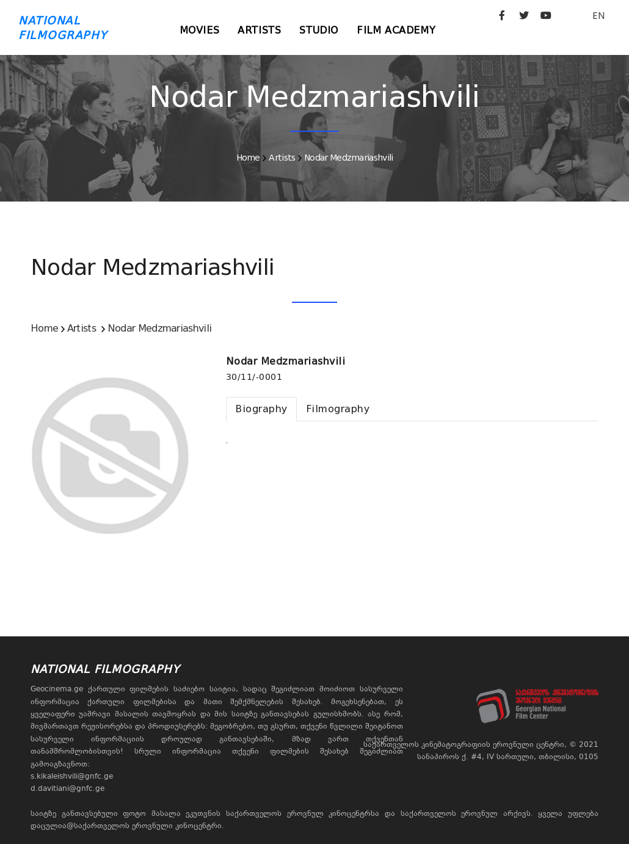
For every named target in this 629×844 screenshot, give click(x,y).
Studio (318, 30)
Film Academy (396, 30)
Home (248, 157)
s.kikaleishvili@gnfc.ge (72, 776)
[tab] (261, 409)
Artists (259, 30)
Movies (200, 30)
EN (598, 16)
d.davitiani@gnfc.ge (67, 788)
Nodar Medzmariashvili (348, 157)
